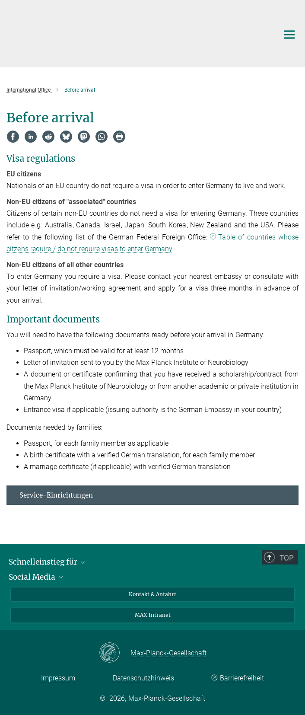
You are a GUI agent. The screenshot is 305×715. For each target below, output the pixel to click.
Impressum (58, 678)
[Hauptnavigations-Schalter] (289, 34)
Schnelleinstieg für (47, 562)
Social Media (36, 577)
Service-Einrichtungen (56, 495)
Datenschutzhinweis (143, 678)
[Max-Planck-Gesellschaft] (114, 653)
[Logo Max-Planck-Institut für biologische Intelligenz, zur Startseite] (136, 32)
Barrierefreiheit (242, 678)
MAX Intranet (153, 615)
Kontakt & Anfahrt (152, 594)
